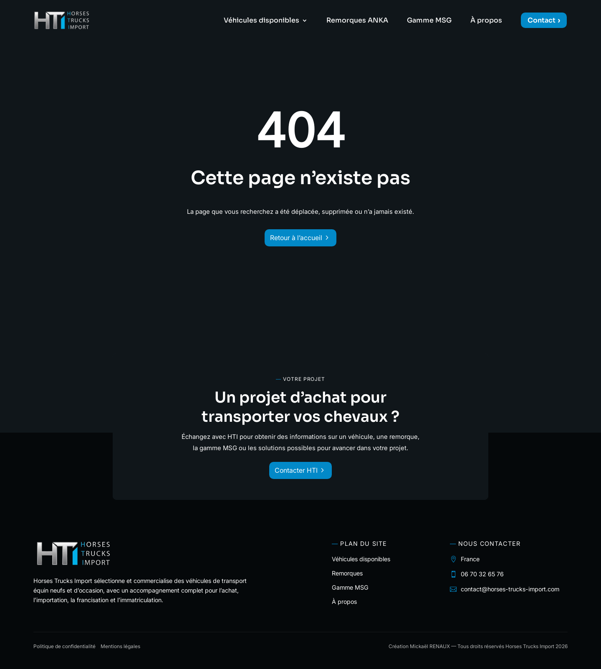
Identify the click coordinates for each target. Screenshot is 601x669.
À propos (486, 21)
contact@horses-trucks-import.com (510, 589)
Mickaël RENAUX (430, 646)
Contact (542, 20)
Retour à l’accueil (296, 237)
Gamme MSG (429, 21)
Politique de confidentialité (64, 646)
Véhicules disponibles (261, 21)
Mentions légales (120, 646)
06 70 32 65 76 (482, 574)
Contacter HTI (296, 470)
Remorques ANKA (357, 21)
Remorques (347, 573)
